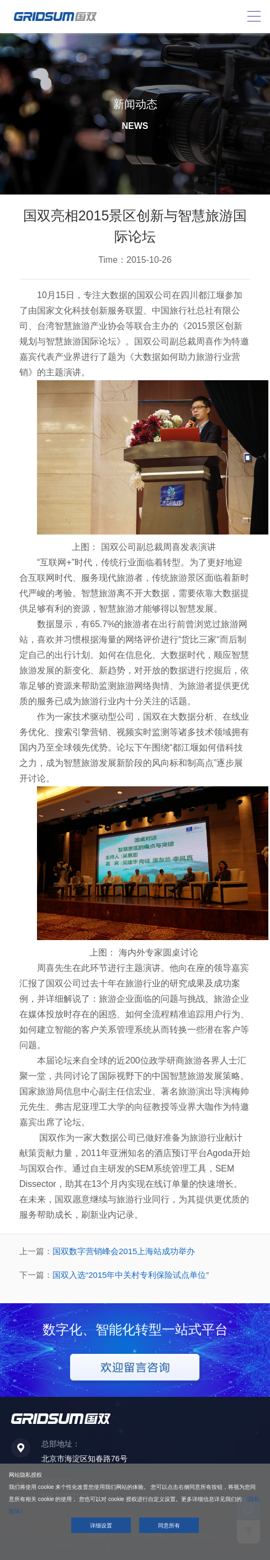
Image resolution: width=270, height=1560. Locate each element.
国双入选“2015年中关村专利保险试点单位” (130, 1275)
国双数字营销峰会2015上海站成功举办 (123, 1251)
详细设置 (101, 1526)
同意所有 (169, 1526)
